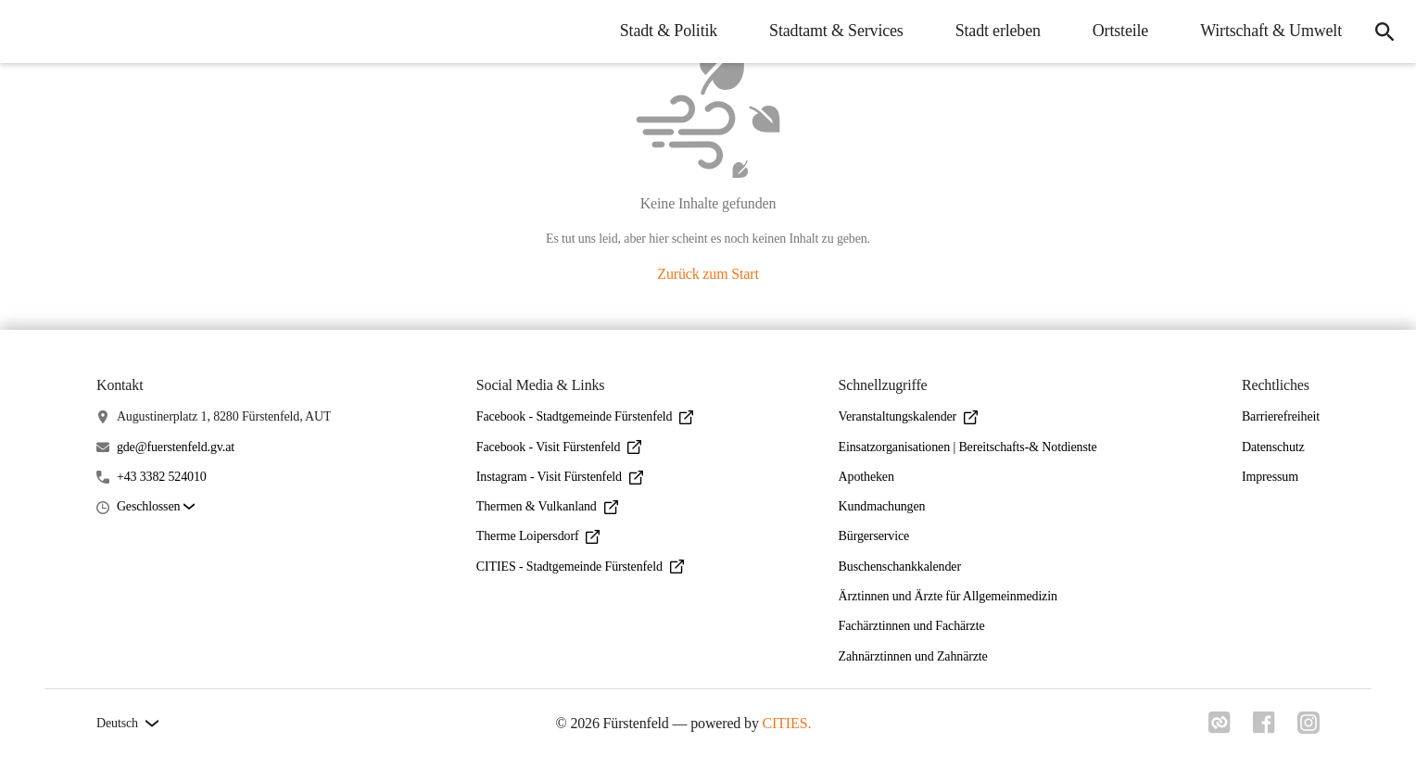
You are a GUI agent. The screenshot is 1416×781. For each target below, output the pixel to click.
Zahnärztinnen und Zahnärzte (913, 656)
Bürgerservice (874, 536)
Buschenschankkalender (900, 566)
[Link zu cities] (1219, 728)
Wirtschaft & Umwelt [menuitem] (1271, 30)
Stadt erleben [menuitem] (998, 30)
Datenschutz (1273, 447)
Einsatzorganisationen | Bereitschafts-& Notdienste (968, 447)
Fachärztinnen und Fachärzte (912, 626)
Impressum (1270, 477)
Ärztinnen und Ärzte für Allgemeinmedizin (948, 596)
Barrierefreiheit (1281, 416)
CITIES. (787, 723)
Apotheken (866, 477)
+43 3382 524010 (162, 477)
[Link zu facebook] (1264, 728)
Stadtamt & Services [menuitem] (836, 30)
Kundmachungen (882, 506)
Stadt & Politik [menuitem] (668, 30)
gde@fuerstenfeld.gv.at (175, 447)
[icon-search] (1384, 31)
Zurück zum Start (707, 274)
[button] (156, 507)
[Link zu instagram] (1308, 728)
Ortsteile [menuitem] (1120, 30)
